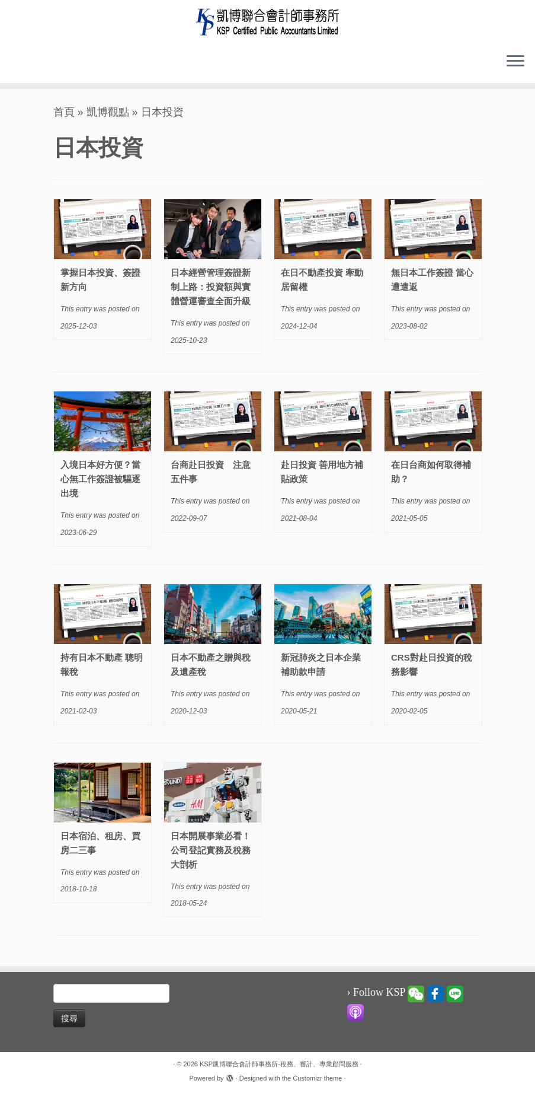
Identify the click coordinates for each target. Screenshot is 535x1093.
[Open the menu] (515, 62)
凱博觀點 (108, 112)
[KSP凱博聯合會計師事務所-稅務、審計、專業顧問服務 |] (267, 21)
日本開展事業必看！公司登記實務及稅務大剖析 (211, 850)
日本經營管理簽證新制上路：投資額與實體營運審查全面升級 (211, 286)
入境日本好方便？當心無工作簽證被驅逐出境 (100, 479)
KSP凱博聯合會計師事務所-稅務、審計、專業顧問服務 (279, 1063)
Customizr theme (317, 1078)
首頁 (64, 112)
